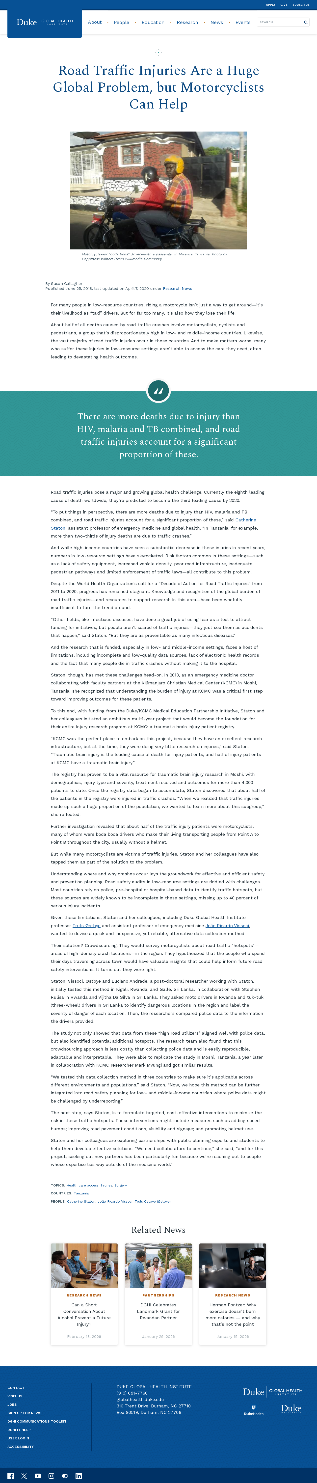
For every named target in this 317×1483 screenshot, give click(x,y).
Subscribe (301, 4)
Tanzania (81, 1193)
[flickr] (65, 1475)
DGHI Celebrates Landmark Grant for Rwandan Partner (158, 1311)
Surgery (120, 1185)
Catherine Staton (81, 1201)
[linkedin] (79, 1475)
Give (284, 4)
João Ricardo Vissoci (227, 925)
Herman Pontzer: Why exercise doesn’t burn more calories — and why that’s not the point (233, 1314)
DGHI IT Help (19, 1430)
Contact (16, 1388)
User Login (18, 1438)
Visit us (15, 1396)
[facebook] (10, 1475)
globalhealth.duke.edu (140, 1399)
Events (243, 22)
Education (153, 22)
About (95, 22)
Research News (177, 288)
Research (187, 22)
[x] (24, 1475)
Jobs (12, 1404)
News (217, 22)
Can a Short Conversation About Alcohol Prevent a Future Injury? (84, 1314)
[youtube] (38, 1475)
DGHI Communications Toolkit (37, 1421)
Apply (270, 4)
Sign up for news (24, 1413)
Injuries (106, 1185)
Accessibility (20, 1447)
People (121, 22)
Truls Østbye (87, 925)
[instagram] (51, 1475)
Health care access (83, 1185)
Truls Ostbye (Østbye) (153, 1201)
